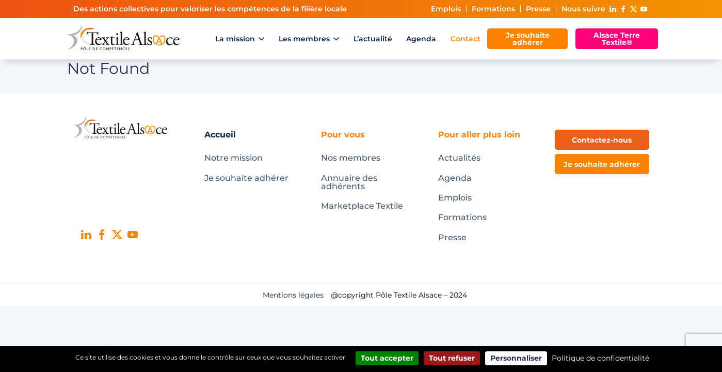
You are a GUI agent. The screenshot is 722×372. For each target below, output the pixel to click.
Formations (493, 8)
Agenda (421, 38)
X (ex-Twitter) (634, 9)
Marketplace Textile (362, 206)
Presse (538, 8)
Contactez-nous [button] (602, 140)
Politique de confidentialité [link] (600, 358)
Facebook (623, 9)
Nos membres (350, 158)
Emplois (446, 8)
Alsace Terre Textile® (616, 38)
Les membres (304, 38)
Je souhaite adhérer (528, 38)
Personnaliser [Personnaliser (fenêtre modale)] (516, 358)
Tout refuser (452, 358)
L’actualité (373, 38)
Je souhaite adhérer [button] (602, 164)
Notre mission (233, 158)
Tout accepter (387, 358)
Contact (465, 38)
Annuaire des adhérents (349, 182)
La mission (235, 38)
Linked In (613, 9)
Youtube (644, 9)
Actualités (459, 158)
